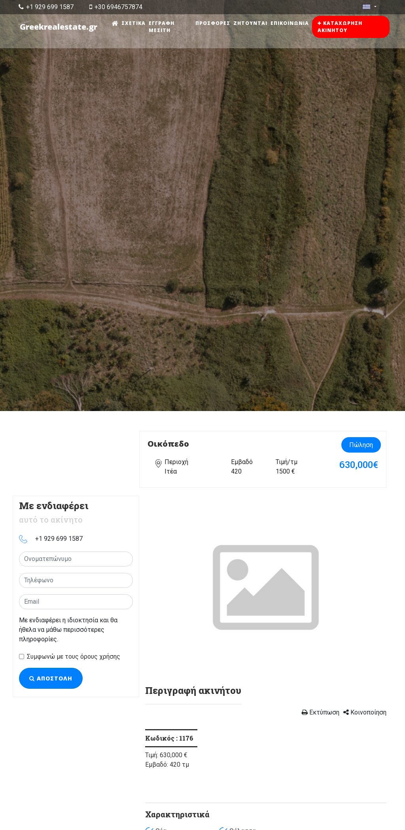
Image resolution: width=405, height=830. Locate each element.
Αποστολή (50, 678)
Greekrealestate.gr (59, 26)
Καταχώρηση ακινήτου (340, 27)
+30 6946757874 (115, 7)
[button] (163, 586)
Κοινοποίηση (364, 712)
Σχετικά (134, 23)
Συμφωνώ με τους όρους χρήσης (73, 656)
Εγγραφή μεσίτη (162, 27)
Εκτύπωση (320, 712)
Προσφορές (213, 23)
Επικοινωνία (290, 23)
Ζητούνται (251, 23)
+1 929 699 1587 (46, 7)
